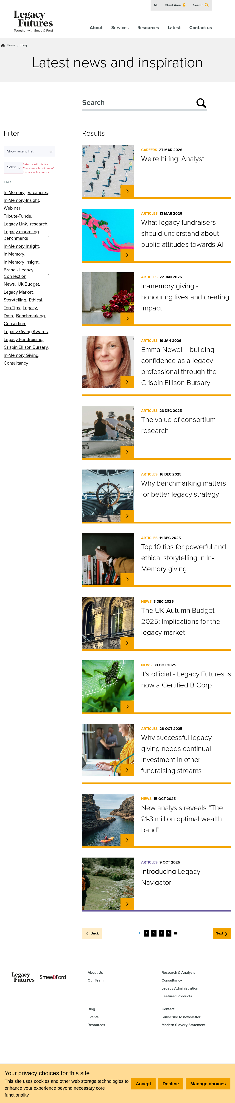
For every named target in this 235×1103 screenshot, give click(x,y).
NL (156, 5)
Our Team (96, 980)
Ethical (35, 300)
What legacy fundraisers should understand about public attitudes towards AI (182, 233)
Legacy (30, 307)
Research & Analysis (178, 972)
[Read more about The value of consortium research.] (127, 452)
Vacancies (38, 192)
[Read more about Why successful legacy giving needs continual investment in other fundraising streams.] (127, 770)
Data (8, 315)
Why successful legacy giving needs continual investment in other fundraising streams (176, 754)
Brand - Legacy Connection (19, 273)
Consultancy (16, 363)
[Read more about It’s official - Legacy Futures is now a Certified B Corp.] (127, 706)
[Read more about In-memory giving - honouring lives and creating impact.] (127, 318)
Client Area (175, 5)
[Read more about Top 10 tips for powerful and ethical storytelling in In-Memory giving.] (127, 579)
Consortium (15, 323)
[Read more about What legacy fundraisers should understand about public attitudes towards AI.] (127, 255)
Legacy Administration (180, 988)
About (96, 27)
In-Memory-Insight (21, 200)
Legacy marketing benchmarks (21, 234)
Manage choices (208, 1083)
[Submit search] (201, 103)
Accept (143, 1083)
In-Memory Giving (21, 355)
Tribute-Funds (17, 216)
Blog (23, 45)
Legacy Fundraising (23, 339)
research (38, 224)
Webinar (12, 208)
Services (120, 27)
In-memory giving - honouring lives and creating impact (185, 296)
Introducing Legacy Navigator (170, 877)
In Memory (14, 254)
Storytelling (15, 300)
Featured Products (177, 996)
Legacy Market (18, 292)
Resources (148, 27)
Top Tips (12, 307)
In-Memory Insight (21, 246)
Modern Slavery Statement (183, 1024)
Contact (168, 1009)
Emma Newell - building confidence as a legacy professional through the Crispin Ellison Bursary (179, 366)
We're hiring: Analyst (172, 158)
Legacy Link (15, 224)
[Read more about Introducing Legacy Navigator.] (127, 904)
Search (201, 5)
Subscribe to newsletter (181, 1017)
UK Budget (28, 284)
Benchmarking (30, 315)
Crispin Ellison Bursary (26, 347)
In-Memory (14, 192)
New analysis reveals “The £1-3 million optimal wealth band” (182, 818)
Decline (170, 1083)
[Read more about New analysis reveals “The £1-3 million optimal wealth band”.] (127, 840)
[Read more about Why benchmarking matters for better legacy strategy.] (127, 516)
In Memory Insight (21, 262)
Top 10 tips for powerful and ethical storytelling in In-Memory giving (183, 557)
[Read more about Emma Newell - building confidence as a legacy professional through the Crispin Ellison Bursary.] (127, 382)
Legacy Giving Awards (26, 331)
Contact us (200, 27)
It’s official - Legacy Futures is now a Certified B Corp (186, 679)
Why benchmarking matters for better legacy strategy (183, 489)
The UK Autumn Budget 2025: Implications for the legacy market (180, 621)
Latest (174, 27)
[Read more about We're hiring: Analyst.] (127, 191)
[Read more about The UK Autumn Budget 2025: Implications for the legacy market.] (127, 643)
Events (93, 1017)
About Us (95, 972)
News (9, 284)
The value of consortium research (178, 425)
